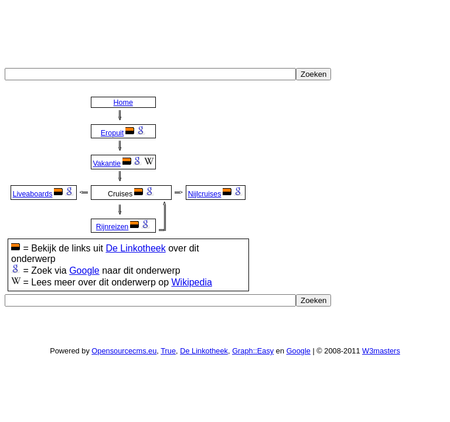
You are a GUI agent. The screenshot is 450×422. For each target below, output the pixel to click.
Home (123, 102)
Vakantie (107, 163)
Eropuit (112, 133)
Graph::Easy (253, 350)
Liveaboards (32, 194)
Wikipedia (191, 282)
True (168, 350)
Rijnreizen (112, 227)
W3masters (381, 350)
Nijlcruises (204, 194)
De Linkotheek (135, 248)
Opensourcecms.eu (123, 350)
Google (84, 270)
